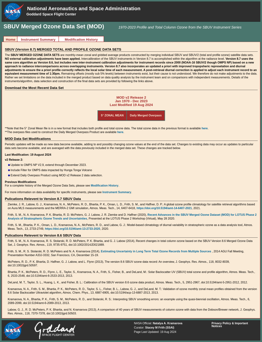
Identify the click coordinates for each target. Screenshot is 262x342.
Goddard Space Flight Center (51, 14)
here (205, 128)
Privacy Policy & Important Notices (230, 325)
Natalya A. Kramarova (167, 323)
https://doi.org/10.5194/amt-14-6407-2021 (164, 208)
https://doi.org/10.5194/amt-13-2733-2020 (72, 228)
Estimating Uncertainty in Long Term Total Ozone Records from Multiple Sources (156, 251)
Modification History (81, 39)
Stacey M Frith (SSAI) (159, 327)
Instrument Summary (38, 39)
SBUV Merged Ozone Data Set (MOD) (54, 26)
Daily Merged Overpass (146, 115)
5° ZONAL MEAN (112, 115)
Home (10, 39)
